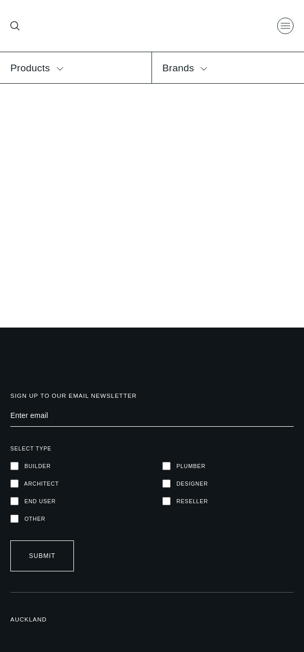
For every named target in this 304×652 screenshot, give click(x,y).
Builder (30, 466)
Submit (42, 556)
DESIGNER (185, 483)
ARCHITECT (34, 483)
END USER (33, 501)
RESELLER (185, 501)
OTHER (27, 519)
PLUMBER (184, 466)
